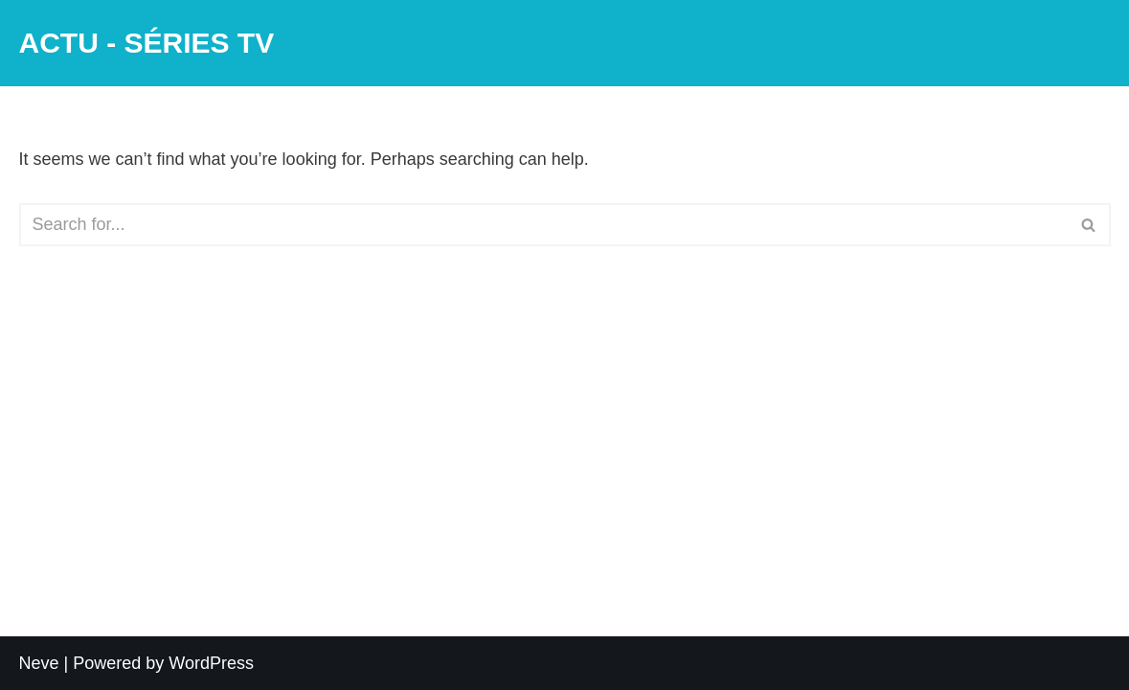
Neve (39, 663)
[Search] (543, 224)
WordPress (211, 663)
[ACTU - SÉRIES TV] (147, 43)
